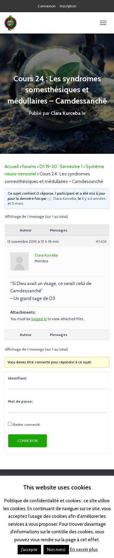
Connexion (47, 6)
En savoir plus (84, 549)
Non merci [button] (56, 549)
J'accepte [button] (29, 549)
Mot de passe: (20, 401)
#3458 (101, 241)
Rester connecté (26, 424)
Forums (29, 166)
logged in (39, 318)
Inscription (68, 6)
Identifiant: (17, 378)
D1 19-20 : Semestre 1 (61, 166)
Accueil (12, 166)
